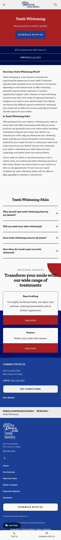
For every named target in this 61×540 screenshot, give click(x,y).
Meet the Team (10, 478)
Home (6, 466)
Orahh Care (47, 529)
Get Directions (30, 389)
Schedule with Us (30, 35)
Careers (39, 529)
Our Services (9, 472)
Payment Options (11, 491)
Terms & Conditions (28, 529)
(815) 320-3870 (34, 57)
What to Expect (10, 485)
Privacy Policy (15, 529)
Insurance (7, 497)
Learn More (30, 320)
